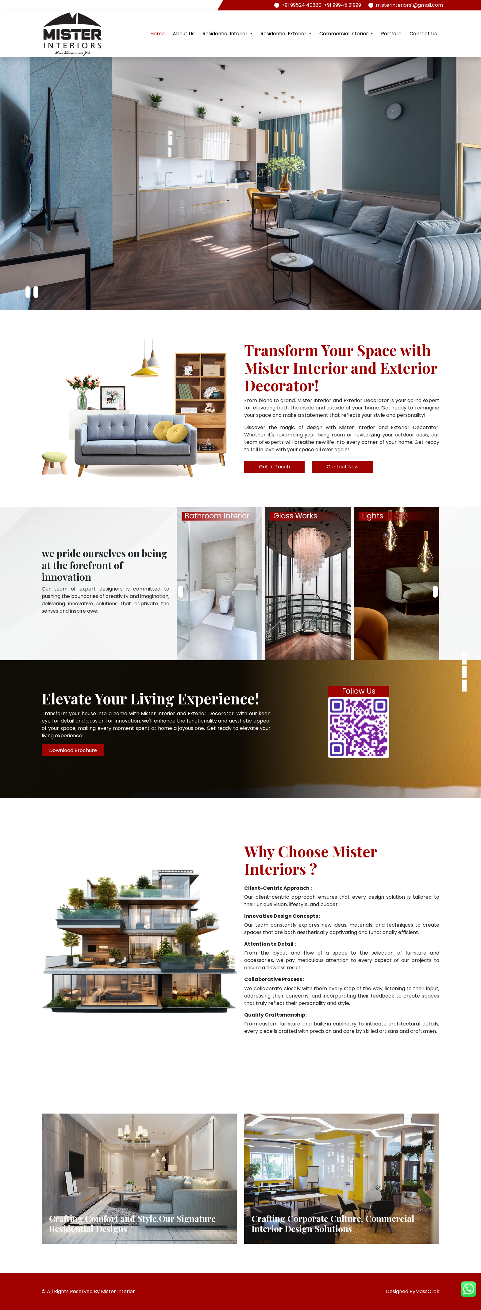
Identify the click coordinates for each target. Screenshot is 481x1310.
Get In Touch (274, 466)
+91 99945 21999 (342, 5)
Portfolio (391, 33)
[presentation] (27, 292)
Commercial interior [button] (344, 33)
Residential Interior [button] (225, 33)
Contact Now (343, 466)
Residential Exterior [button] (284, 33)
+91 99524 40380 (301, 5)
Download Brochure (73, 750)
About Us (183, 33)
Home (157, 33)
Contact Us (423, 33)
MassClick (427, 1291)
